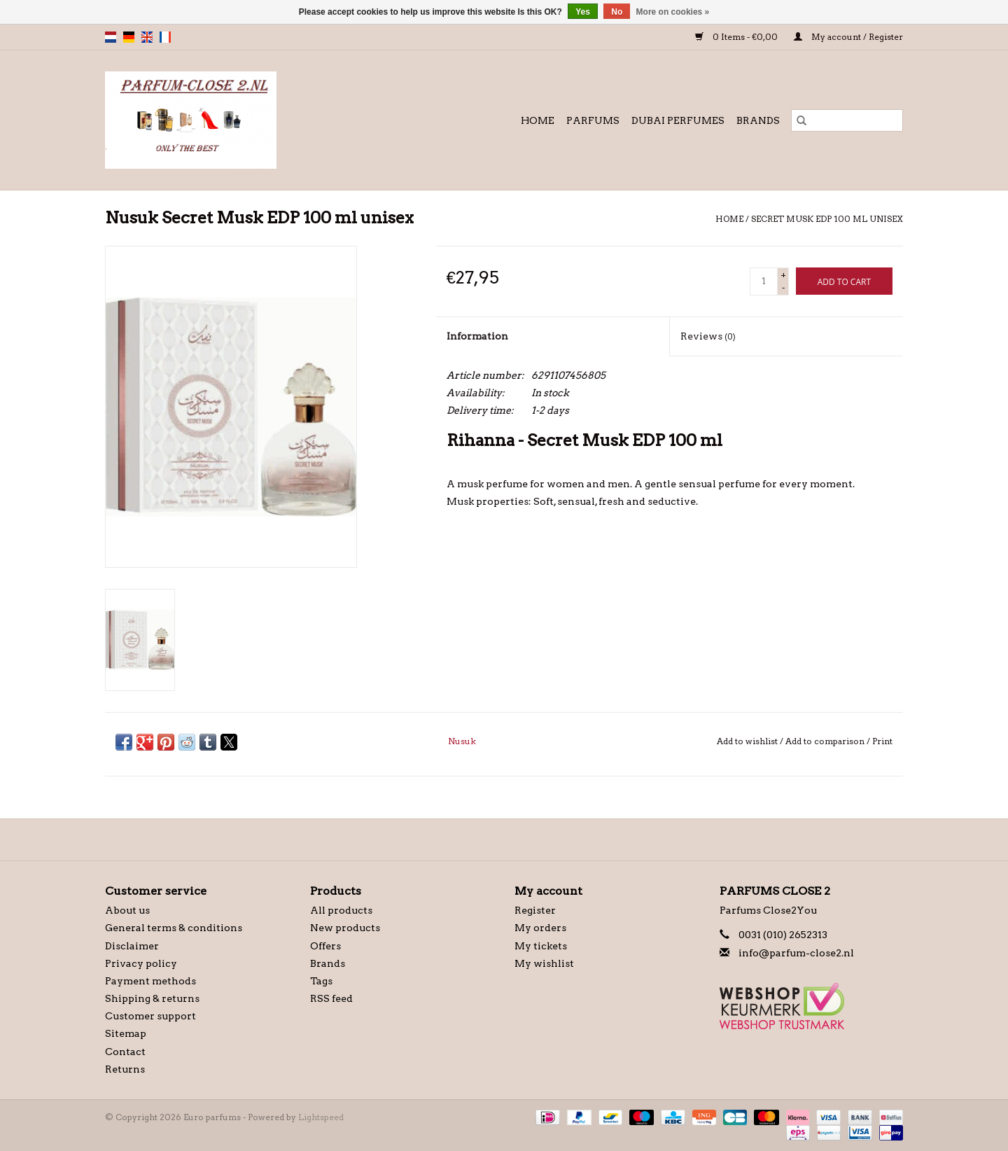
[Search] (847, 120)
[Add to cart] (844, 281)
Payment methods (150, 980)
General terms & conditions (173, 927)
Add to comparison (826, 741)
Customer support (150, 1015)
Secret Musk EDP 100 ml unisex (827, 219)
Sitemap (125, 1033)
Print (882, 741)
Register (535, 910)
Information (477, 336)
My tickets (540, 945)
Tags (321, 980)
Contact (125, 1051)
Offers (325, 945)
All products (341, 910)
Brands (758, 120)
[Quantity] (764, 281)
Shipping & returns (152, 998)
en (147, 37)
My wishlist (544, 963)
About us (127, 910)
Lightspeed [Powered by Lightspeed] (321, 1117)
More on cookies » (673, 12)
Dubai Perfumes (677, 120)
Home (537, 120)
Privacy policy (141, 963)
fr (165, 37)
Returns (125, 1069)
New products (345, 927)
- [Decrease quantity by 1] (783, 287)
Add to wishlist (748, 741)
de (128, 37)
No (616, 12)
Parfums (593, 120)
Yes (582, 12)
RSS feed (331, 998)
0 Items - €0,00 (737, 37)
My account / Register (848, 37)
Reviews (708, 336)
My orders (540, 927)
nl (110, 37)
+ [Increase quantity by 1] (783, 275)
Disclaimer (132, 945)
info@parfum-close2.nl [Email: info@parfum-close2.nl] (796, 952)
